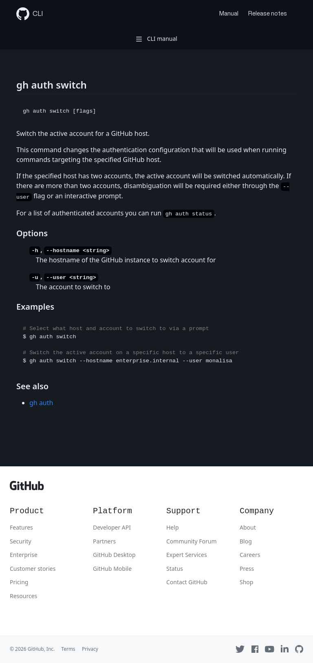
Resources (23, 596)
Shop (246, 582)
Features (21, 527)
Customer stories (32, 568)
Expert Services (186, 555)
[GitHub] (27, 488)
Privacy (90, 648)
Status (174, 568)
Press (247, 568)
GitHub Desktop (114, 555)
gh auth (41, 402)
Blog (246, 541)
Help (172, 527)
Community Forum (191, 541)
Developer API (112, 527)
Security (20, 541)
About (248, 527)
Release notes (267, 13)
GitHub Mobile (112, 568)
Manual (228, 13)
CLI (29, 13)
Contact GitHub (186, 582)
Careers (250, 555)
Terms (68, 648)
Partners (104, 541)
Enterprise (23, 555)
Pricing (19, 582)
